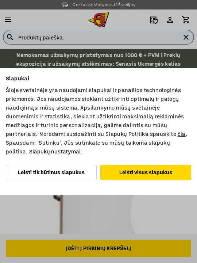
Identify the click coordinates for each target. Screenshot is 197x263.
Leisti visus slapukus (145, 172)
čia (182, 133)
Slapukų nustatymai (55, 151)
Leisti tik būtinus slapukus (51, 172)
